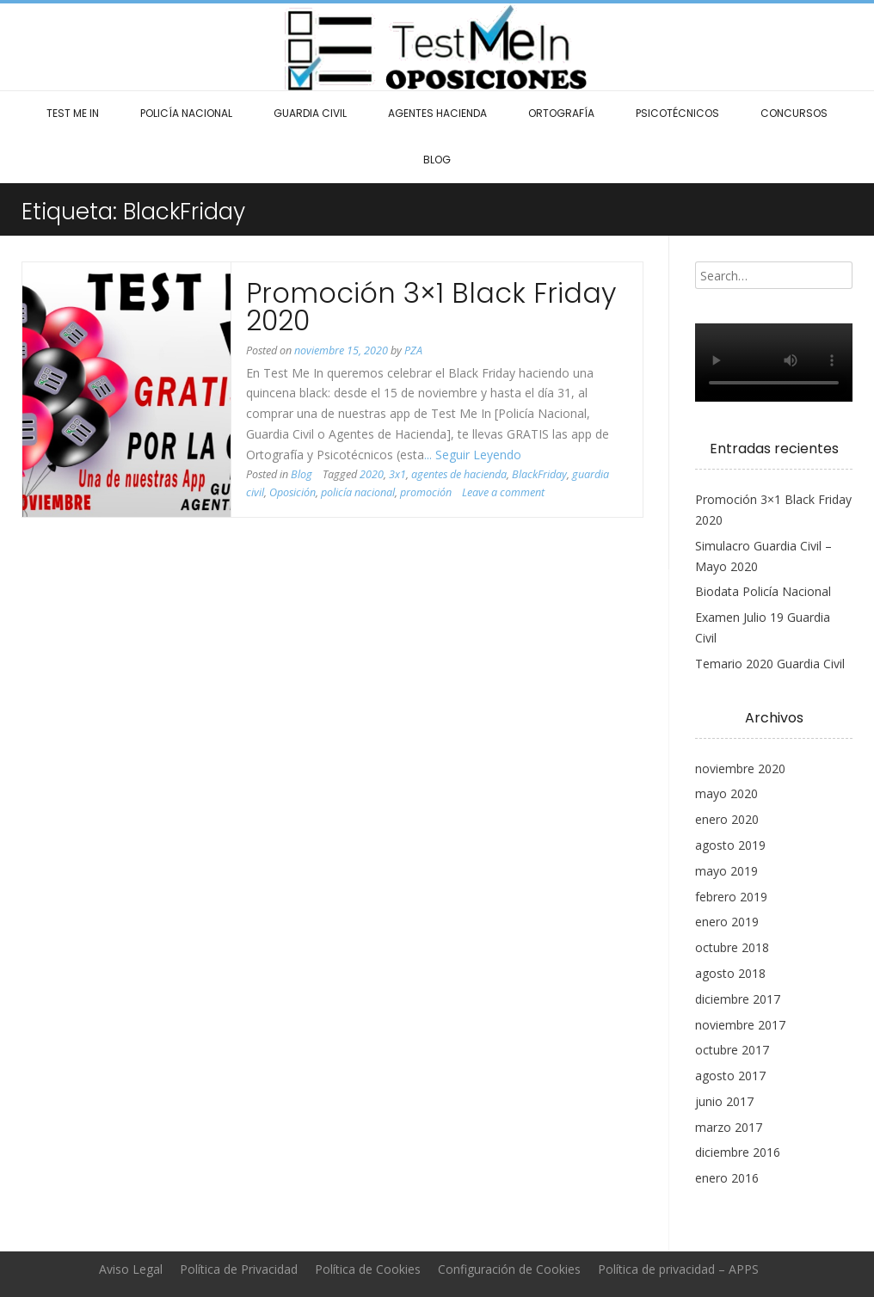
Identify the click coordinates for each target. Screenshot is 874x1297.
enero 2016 (727, 1178)
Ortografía (561, 113)
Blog (437, 159)
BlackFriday (539, 474)
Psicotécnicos (677, 113)
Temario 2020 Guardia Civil (770, 663)
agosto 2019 (730, 845)
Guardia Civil (310, 113)
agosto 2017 (730, 1075)
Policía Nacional (186, 113)
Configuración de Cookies (509, 1269)
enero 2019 (727, 921)
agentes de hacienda (459, 474)
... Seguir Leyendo (472, 454)
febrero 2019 (731, 896)
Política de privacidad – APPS (678, 1269)
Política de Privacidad (239, 1269)
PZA (413, 350)
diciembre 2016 (737, 1152)
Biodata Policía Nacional (763, 591)
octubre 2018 (732, 947)
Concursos (794, 113)
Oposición (292, 492)
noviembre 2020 (740, 768)
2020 (372, 474)
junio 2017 (724, 1101)
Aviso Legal (131, 1269)
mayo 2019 (726, 871)
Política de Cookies (368, 1269)
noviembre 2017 (740, 1025)
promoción (426, 492)
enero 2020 (727, 819)
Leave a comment (503, 492)
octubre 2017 (732, 1050)
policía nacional (358, 492)
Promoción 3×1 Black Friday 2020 (431, 307)
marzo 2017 (728, 1127)
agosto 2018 (730, 973)
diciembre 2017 (737, 999)
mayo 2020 (726, 793)
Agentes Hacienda (437, 113)
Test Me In (72, 113)
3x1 (397, 474)
